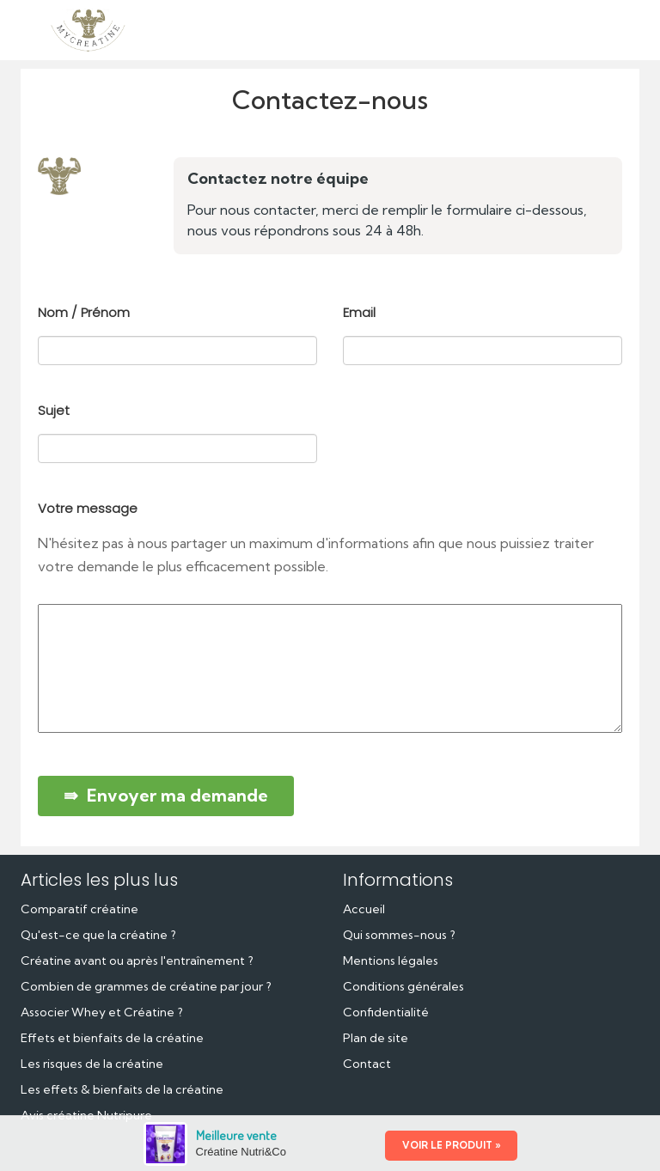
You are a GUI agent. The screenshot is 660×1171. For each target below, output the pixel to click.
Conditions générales (403, 986)
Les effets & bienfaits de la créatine (122, 1089)
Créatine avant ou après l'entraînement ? (137, 960)
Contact (367, 1063)
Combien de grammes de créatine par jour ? (146, 986)
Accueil (364, 909)
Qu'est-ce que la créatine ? (98, 934)
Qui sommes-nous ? (399, 934)
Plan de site (375, 1038)
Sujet (54, 410)
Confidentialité (386, 1012)
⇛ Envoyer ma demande (166, 795)
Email (359, 312)
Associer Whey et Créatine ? (102, 1012)
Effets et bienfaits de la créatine (112, 1038)
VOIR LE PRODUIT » (451, 1145)
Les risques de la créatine (92, 1063)
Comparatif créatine (79, 909)
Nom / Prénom (84, 312)
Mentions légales (390, 960)
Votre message (88, 508)
